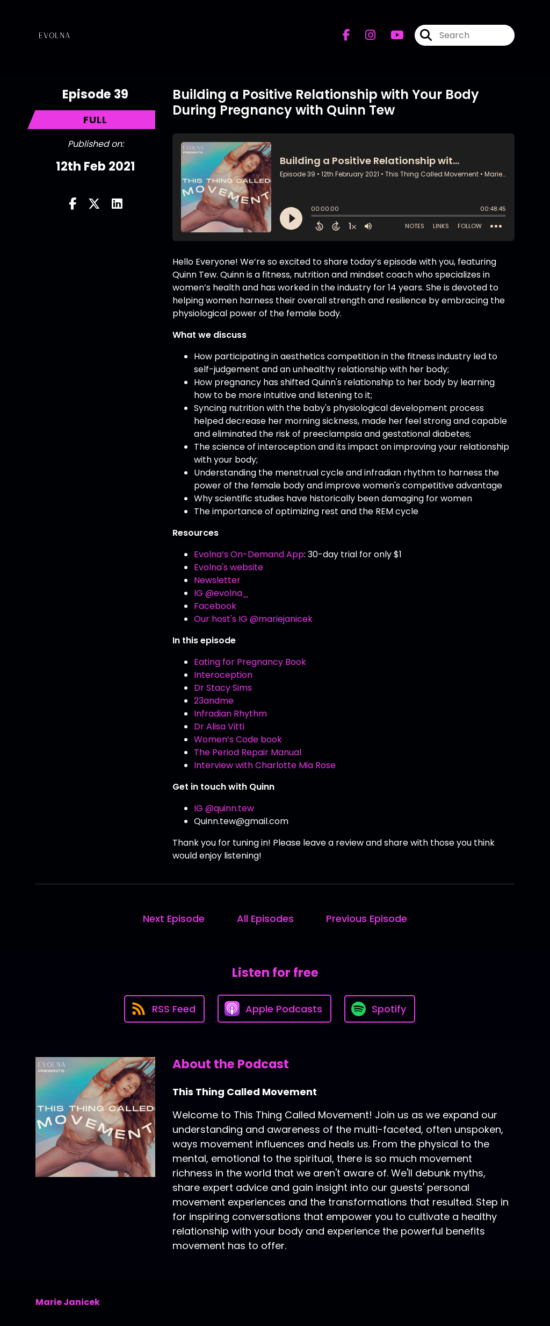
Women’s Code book (238, 739)
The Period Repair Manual (247, 752)
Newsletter (217, 580)
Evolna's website (228, 567)
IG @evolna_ (221, 593)
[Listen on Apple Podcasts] (274, 1009)
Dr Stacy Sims (223, 688)
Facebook (215, 606)
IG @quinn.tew (224, 808)
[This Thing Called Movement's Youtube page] (391, 35)
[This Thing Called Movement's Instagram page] (363, 35)
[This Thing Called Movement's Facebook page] (346, 35)
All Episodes (265, 918)
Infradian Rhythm (230, 713)
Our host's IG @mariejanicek (253, 619)
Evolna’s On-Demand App (249, 554)
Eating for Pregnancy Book (250, 662)
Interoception (223, 675)
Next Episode (174, 918)
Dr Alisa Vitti (219, 726)
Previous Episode (366, 918)
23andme (214, 700)
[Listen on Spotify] (379, 1009)
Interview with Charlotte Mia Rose (265, 765)
